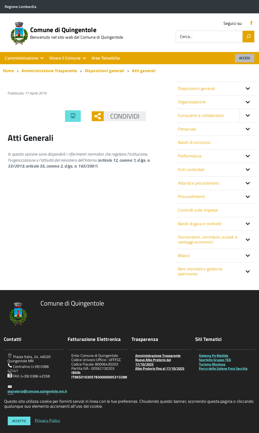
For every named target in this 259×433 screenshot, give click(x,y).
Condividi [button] (122, 116)
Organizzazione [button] (192, 102)
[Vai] (248, 36)
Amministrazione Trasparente (158, 355)
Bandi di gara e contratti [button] (200, 223)
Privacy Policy (47, 420)
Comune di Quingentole (76, 33)
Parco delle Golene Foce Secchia (223, 368)
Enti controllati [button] (191, 169)
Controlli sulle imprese (198, 210)
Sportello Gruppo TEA (215, 359)
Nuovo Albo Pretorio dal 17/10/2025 (153, 362)
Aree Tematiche (106, 58)
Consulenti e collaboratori (217, 115)
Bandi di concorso (194, 142)
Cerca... (186, 36)
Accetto (19, 421)
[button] (247, 115)
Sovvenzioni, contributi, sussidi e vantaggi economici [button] (207, 239)
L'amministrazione (21, 58)
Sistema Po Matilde (213, 355)
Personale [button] (187, 129)
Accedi (244, 58)
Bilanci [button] (184, 255)
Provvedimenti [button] (191, 196)
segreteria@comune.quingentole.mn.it (37, 391)
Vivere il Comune (64, 58)
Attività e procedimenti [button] (198, 183)
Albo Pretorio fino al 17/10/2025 (159, 368)
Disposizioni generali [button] (196, 88)
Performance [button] (190, 156)
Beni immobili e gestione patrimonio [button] (200, 271)
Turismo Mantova (212, 364)
